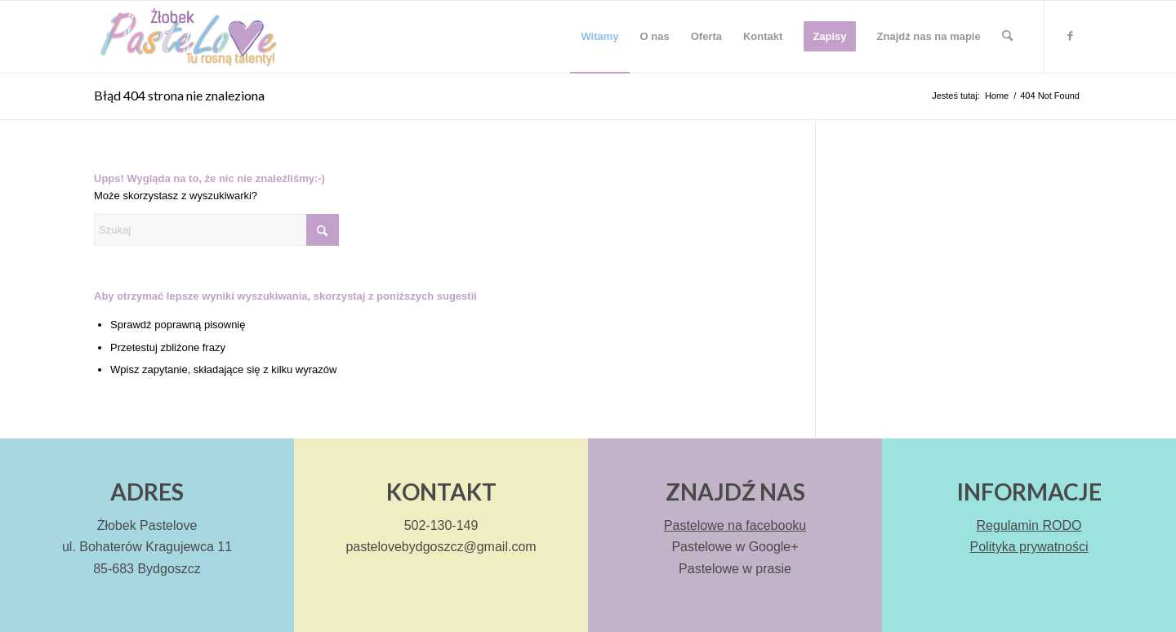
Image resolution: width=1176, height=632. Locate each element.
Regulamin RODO (1029, 525)
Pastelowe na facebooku (735, 525)
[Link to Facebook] (1070, 36)
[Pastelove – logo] (186, 37)
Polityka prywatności (1029, 547)
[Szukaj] (1007, 37)
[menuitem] (599, 37)
